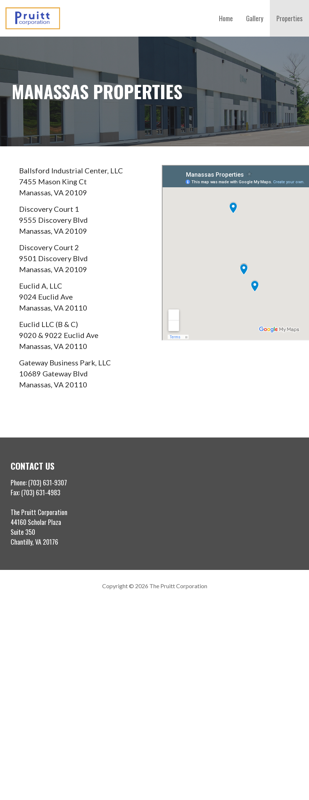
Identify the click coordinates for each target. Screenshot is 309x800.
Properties (289, 18)
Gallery (254, 18)
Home (226, 18)
